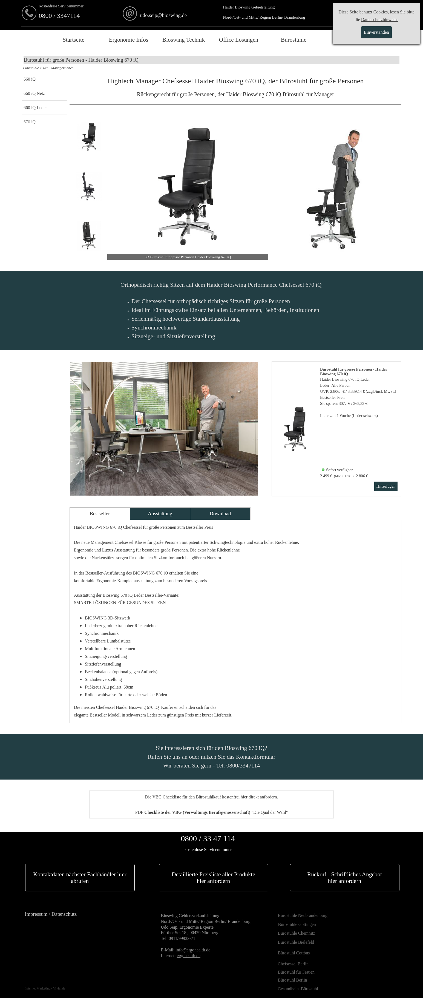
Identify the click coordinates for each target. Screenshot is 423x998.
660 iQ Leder (35, 107)
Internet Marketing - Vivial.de (45, 988)
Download (220, 513)
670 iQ (30, 122)
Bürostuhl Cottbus (294, 953)
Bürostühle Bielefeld (296, 942)
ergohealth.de (188, 955)
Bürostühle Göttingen (297, 924)
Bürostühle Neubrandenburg (302, 915)
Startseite (73, 39)
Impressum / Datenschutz (51, 914)
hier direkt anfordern (259, 797)
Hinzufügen (385, 486)
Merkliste (349, 39)
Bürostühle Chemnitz (296, 933)
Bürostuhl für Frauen (296, 972)
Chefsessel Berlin (293, 964)
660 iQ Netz (34, 93)
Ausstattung (160, 513)
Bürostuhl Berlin (292, 980)
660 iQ (30, 79)
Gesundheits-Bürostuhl (298, 988)
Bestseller (100, 513)
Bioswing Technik (183, 39)
